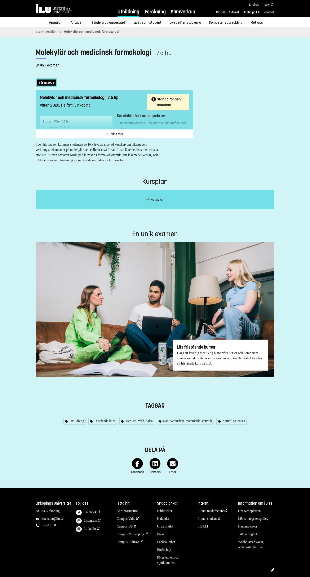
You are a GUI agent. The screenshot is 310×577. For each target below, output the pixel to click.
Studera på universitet (108, 22)
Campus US (125, 526)
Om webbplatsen (249, 511)
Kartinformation (127, 511)
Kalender (163, 518)
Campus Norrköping (130, 534)
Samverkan (183, 11)
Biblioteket (164, 511)
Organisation (165, 526)
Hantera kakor (247, 526)
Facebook (86, 512)
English (254, 5)
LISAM (203, 526)
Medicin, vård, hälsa (138, 421)
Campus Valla (126, 518)
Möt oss (257, 22)
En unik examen (47, 65)
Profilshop (164, 549)
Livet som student (147, 22)
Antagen (77, 22)
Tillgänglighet (247, 534)
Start (40, 32)
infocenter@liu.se (51, 518)
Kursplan (155, 199)
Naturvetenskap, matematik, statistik (187, 421)
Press (160, 534)
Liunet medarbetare (211, 511)
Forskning (155, 11)
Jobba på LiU (251, 12)
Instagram (86, 521)
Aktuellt (234, 12)
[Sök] (268, 4)
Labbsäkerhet (166, 542)
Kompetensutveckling (225, 22)
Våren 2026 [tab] (46, 83)
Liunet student (207, 518)
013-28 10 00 (48, 525)
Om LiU (220, 12)
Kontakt (269, 12)
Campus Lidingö (128, 542)
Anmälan (55, 22)
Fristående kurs (104, 421)
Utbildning (128, 11)
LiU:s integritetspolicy (253, 518)
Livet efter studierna (185, 22)
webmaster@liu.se (250, 547)
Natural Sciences (233, 421)
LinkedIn (86, 529)
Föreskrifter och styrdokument (168, 560)
